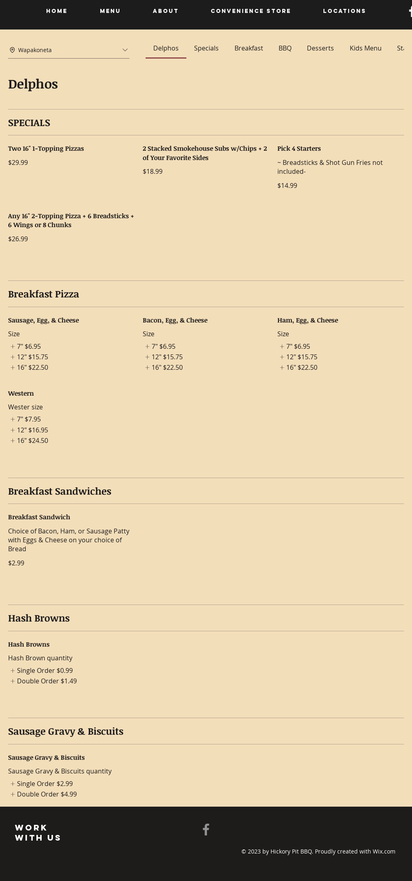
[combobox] (68, 50)
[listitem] (24, 346)
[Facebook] (206, 829)
